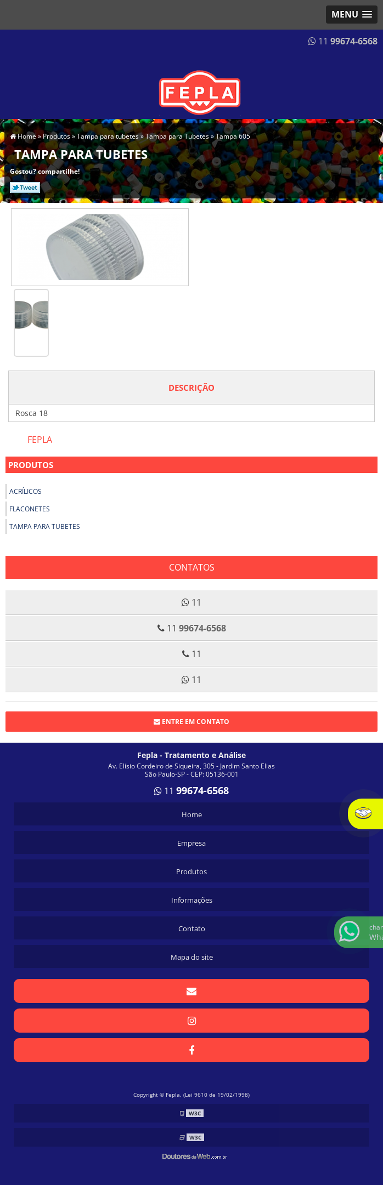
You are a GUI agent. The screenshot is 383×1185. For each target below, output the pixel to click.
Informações (191, 900)
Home (192, 814)
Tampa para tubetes (44, 526)
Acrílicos (25, 491)
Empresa (191, 843)
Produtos (30, 464)
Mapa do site (192, 957)
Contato (191, 928)
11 (343, 41)
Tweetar (25, 187)
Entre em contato (191, 721)
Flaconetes (29, 509)
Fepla (39, 440)
